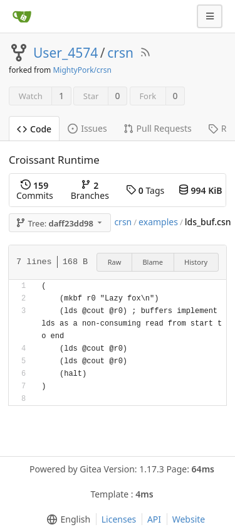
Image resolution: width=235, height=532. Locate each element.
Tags (145, 190)
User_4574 (65, 52)
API (154, 519)
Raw (115, 262)
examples (158, 222)
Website (189, 519)
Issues (87, 128)
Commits (34, 190)
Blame (152, 262)
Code (34, 129)
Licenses (119, 519)
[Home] (22, 16)
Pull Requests (157, 128)
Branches (90, 190)
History (195, 262)
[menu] (66, 519)
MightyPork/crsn (82, 70)
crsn (120, 52)
